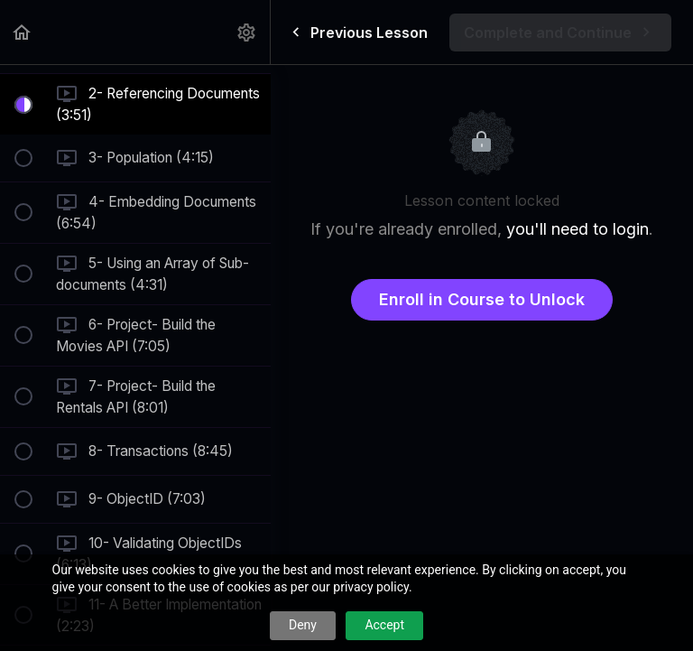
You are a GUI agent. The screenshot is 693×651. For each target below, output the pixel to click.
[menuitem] (247, 32)
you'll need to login (577, 228)
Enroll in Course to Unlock (482, 299)
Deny (303, 625)
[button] (22, 32)
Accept (384, 625)
